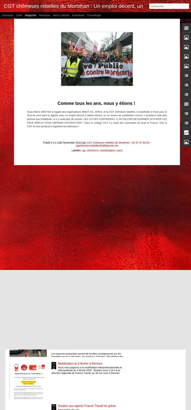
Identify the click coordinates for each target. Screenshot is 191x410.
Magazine (30, 15)
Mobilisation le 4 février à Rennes (80, 363)
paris (119, 77)
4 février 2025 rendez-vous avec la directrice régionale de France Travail (87, 323)
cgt (83, 77)
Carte (19, 15)
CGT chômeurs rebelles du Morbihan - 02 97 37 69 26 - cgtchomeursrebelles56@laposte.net (113, 71)
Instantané (78, 15)
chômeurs (92, 77)
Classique (7, 15)
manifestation (107, 77)
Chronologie (94, 15)
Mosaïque (44, 15)
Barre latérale (61, 15)
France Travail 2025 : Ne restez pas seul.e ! (87, 236)
